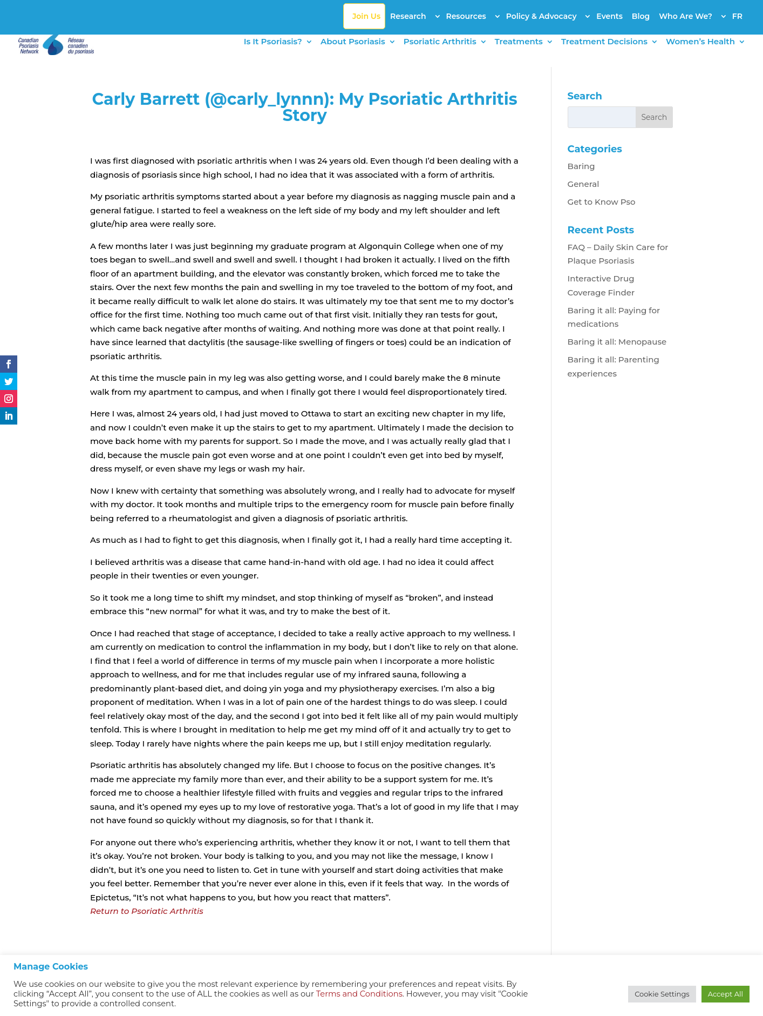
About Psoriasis (353, 42)
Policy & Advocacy (541, 16)
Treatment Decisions (604, 42)
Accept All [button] (725, 994)
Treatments (519, 42)
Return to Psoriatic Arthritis (146, 911)
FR (737, 16)
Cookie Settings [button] (662, 994)
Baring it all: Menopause (617, 342)
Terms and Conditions (359, 994)
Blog (641, 16)
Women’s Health (700, 42)
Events (609, 16)
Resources (466, 16)
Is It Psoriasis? (273, 42)
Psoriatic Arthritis (440, 42)
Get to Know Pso (602, 202)
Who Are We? (685, 16)
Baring (581, 166)
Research (408, 16)
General (584, 184)
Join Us (366, 16)
